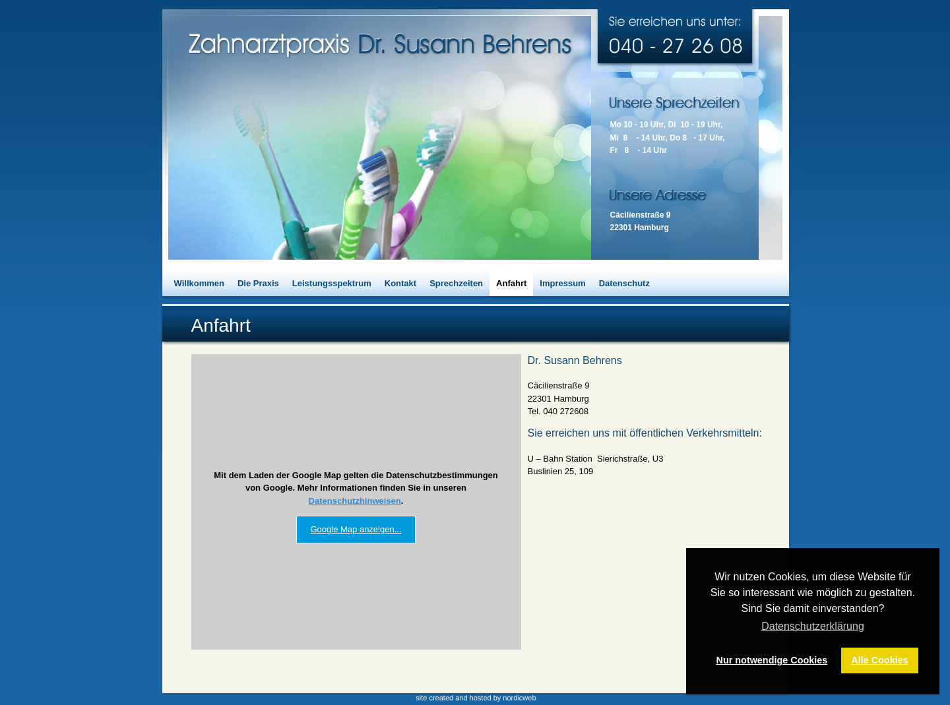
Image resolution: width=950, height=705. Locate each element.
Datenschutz (624, 283)
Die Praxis (258, 283)
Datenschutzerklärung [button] (812, 626)
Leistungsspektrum (331, 283)
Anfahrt (511, 283)
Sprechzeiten (456, 283)
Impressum (562, 283)
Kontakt (400, 283)
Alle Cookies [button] (879, 660)
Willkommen (199, 283)
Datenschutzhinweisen (355, 501)
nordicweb (519, 698)
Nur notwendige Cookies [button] (772, 660)
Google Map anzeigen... (355, 529)
